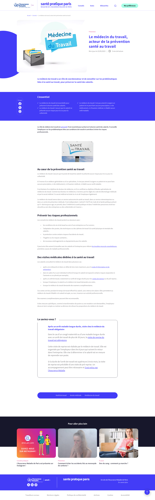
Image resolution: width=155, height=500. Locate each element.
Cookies (110, 495)
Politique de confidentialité (76, 495)
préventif (64, 127)
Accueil (29, 15)
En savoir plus (123, 482)
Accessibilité (125, 495)
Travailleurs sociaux (32, 495)
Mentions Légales (53, 495)
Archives (97, 495)
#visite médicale (75, 395)
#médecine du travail (92, 395)
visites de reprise (98, 279)
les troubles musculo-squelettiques (104, 246)
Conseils (34, 15)
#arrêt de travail (61, 395)
